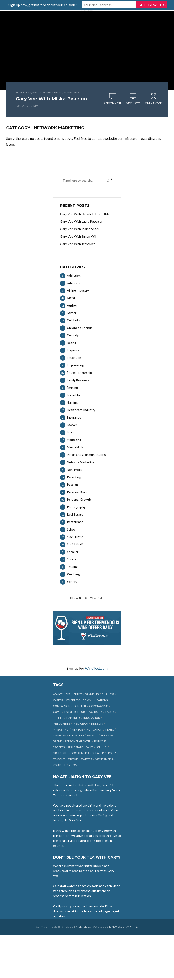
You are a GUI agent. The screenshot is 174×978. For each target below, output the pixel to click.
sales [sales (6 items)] (89, 747)
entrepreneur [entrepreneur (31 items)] (74, 712)
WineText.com (96, 668)
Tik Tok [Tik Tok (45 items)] (73, 759)
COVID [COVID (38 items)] (57, 712)
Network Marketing (47, 92)
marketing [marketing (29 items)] (61, 729)
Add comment (112, 103)
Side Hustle (71, 92)
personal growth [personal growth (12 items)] (78, 741)
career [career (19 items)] (58, 700)
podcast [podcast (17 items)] (100, 741)
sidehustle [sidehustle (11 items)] (60, 753)
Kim (35, 105)
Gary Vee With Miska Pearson (51, 98)
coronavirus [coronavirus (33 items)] (98, 706)
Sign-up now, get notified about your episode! (42, 5)
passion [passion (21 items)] (92, 735)
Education (23, 92)
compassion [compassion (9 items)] (61, 706)
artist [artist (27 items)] (77, 694)
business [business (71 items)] (108, 694)
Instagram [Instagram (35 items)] (80, 723)
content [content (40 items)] (79, 706)
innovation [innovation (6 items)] (91, 717)
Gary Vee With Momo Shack (79, 229)
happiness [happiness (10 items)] (73, 717)
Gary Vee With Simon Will (78, 236)
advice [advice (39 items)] (58, 694)
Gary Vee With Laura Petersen (81, 221)
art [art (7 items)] (67, 694)
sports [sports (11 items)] (111, 753)
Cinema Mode (153, 99)
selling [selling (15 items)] (101, 747)
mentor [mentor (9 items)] (77, 729)
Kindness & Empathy (123, 926)
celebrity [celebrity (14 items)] (73, 700)
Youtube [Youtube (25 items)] (59, 765)
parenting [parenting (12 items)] (76, 735)
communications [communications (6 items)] (95, 700)
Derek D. (84, 926)
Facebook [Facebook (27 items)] (95, 712)
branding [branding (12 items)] (92, 694)
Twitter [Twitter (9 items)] (86, 759)
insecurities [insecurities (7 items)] (61, 723)
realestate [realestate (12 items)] (75, 747)
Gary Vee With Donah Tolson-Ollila (84, 214)
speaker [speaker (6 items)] (98, 753)
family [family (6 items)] (109, 712)
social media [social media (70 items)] (80, 753)
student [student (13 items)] (59, 759)
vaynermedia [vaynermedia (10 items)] (104, 759)
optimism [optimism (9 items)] (59, 735)
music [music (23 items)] (109, 729)
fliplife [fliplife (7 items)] (58, 717)
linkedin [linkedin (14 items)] (97, 723)
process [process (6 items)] (59, 747)
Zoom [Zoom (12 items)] (73, 765)
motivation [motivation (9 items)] (94, 729)
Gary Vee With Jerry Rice (77, 244)
